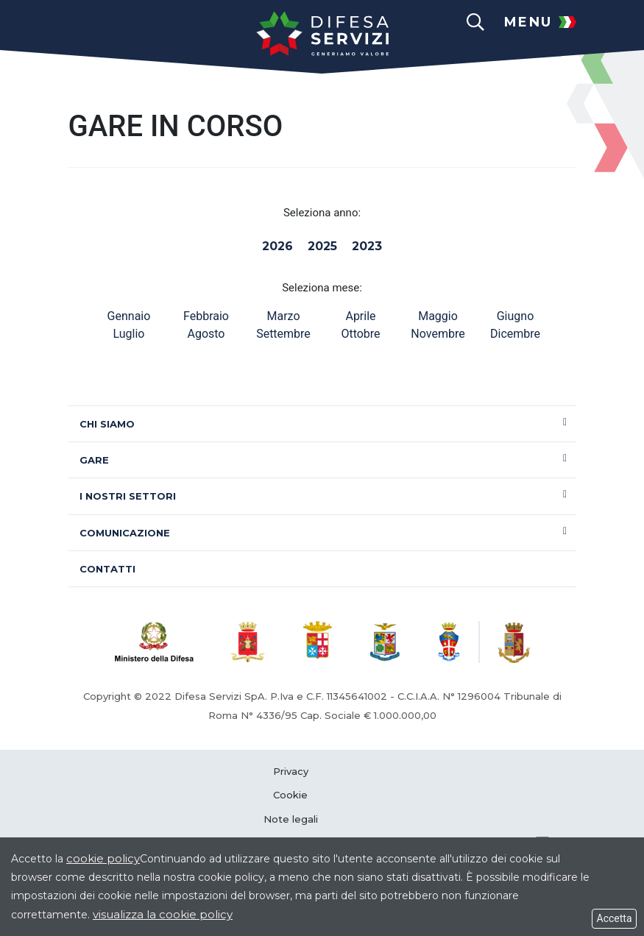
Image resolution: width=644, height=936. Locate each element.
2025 (322, 246)
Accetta (614, 918)
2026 (277, 246)
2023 (367, 246)
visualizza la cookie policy (163, 914)
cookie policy (103, 858)
